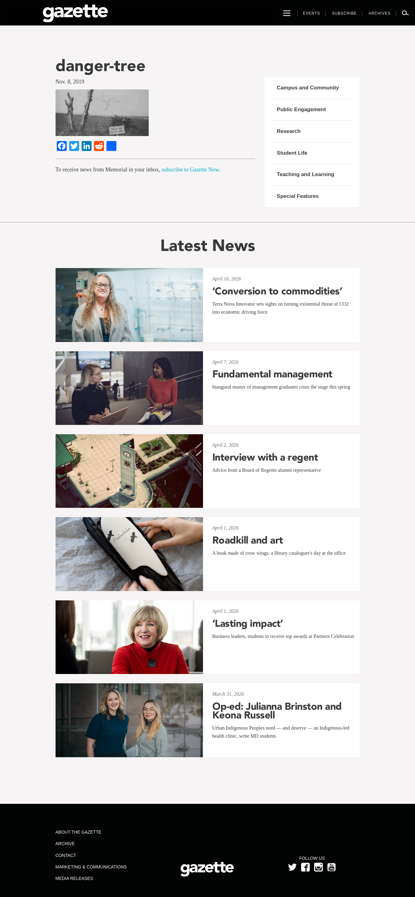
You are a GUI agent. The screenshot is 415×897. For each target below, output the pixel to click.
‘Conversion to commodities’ (277, 291)
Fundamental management (272, 374)
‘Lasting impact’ (247, 623)
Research (289, 131)
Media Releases (74, 878)
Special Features (298, 196)
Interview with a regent (265, 457)
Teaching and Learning (305, 174)
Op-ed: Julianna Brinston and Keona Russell (277, 710)
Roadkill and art (247, 540)
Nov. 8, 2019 (70, 82)
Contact (65, 855)
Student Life (292, 153)
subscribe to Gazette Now (190, 169)
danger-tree (101, 65)
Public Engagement (301, 109)
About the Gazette (78, 832)
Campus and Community (308, 88)
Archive (64, 843)
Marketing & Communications (91, 866)
